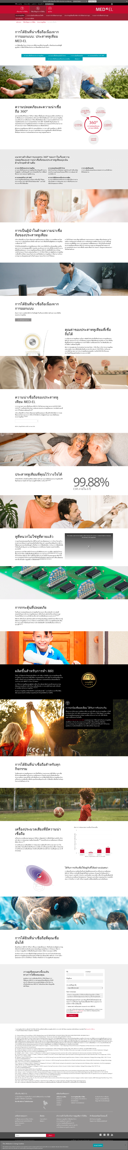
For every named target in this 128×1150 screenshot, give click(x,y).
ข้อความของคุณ (71, 992)
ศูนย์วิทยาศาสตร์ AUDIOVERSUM (23, 1121)
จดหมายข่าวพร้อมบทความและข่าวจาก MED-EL (80, 1006)
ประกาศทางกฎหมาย (96, 1140)
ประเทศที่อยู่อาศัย (71, 985)
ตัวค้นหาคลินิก (27, 4)
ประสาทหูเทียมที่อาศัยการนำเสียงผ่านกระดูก (77, 15)
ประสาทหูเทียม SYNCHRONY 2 (79, 1099)
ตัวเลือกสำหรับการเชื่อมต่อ (102, 1097)
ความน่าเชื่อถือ (29, 18)
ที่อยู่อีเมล (69, 978)
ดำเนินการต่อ (92, 1)
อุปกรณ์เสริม (19, 18)
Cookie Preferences (108, 1140)
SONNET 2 (59, 1101)
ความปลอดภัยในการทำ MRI (96, 55)
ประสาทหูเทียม (20, 15)
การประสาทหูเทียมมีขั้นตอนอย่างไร (65, 1123)
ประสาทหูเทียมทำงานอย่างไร (63, 1121)
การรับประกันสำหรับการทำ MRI (75, 720)
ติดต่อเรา (77, 59)
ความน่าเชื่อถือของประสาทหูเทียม (34, 55)
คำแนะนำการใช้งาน (90, 1029)
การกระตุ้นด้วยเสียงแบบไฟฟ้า (35, 15)
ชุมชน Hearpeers (19, 1123)
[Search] (112, 4)
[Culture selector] (80, 1)
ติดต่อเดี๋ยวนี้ (40, 4)
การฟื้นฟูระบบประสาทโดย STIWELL (24, 1119)
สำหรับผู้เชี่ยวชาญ (49, 4)
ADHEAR (58, 1105)
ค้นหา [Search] (50, 1135)
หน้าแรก (18, 22)
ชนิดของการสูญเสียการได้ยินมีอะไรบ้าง (66, 1119)
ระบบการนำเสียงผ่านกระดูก (54, 15)
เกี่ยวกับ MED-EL (21, 1094)
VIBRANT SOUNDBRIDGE (77, 1103)
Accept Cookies (98, 1145)
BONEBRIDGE (74, 1101)
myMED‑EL (34, 4)
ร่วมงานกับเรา (43, 1119)
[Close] (125, 1145)
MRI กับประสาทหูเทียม (95, 1119)
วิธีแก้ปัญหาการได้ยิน (29, 22)
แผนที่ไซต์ (73, 1140)
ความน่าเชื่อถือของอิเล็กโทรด (57, 55)
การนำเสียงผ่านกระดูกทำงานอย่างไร (65, 1127)
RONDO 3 (59, 1099)
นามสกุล (88, 972)
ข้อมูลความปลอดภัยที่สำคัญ (102, 1099)
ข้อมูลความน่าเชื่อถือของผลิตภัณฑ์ (98, 1121)
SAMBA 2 (58, 1103)
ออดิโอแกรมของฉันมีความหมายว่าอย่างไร (67, 1125)
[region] (64, 1145)
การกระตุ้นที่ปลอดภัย (77, 55)
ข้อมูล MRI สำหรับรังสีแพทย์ (102, 1101)
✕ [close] (126, 1)
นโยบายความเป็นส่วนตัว (78, 1010)
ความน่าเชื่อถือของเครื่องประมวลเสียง (59, 59)
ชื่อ (67, 972)
